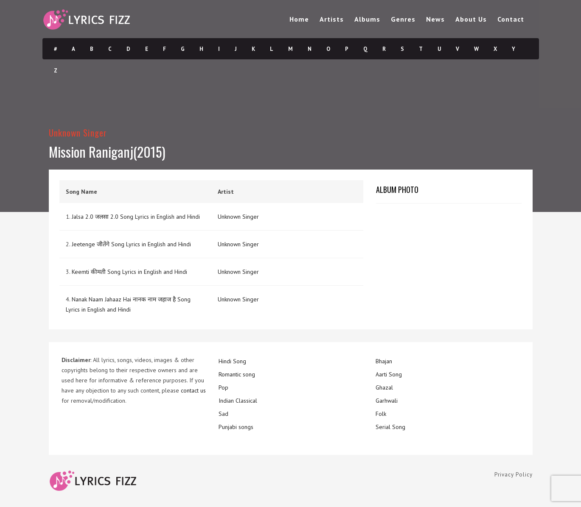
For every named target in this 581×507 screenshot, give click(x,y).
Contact (510, 19)
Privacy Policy (513, 474)
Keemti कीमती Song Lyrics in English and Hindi (129, 272)
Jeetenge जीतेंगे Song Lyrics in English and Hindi (131, 244)
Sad (223, 414)
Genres (403, 19)
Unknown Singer (78, 132)
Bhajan (384, 361)
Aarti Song (389, 374)
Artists (332, 19)
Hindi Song (232, 361)
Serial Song (390, 427)
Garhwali (387, 400)
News (435, 19)
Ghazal (384, 387)
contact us (193, 390)
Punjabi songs (236, 427)
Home (299, 19)
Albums (367, 19)
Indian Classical (238, 400)
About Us (471, 19)
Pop (223, 387)
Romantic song (237, 374)
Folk (381, 414)
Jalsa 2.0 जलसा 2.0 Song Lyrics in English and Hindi (136, 216)
